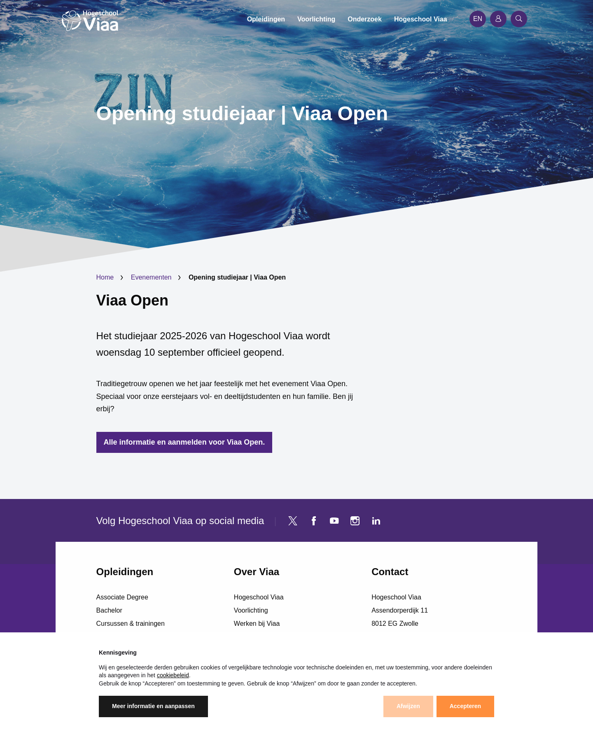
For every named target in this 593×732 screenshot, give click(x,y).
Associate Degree (122, 597)
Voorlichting (251, 610)
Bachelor (109, 610)
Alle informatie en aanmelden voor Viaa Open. (184, 442)
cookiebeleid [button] (173, 675)
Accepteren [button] (465, 706)
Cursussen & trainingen (130, 623)
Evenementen (151, 277)
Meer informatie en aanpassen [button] (153, 706)
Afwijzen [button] (408, 706)
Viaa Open (132, 300)
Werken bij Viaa (257, 623)
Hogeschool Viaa (259, 597)
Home (105, 277)
